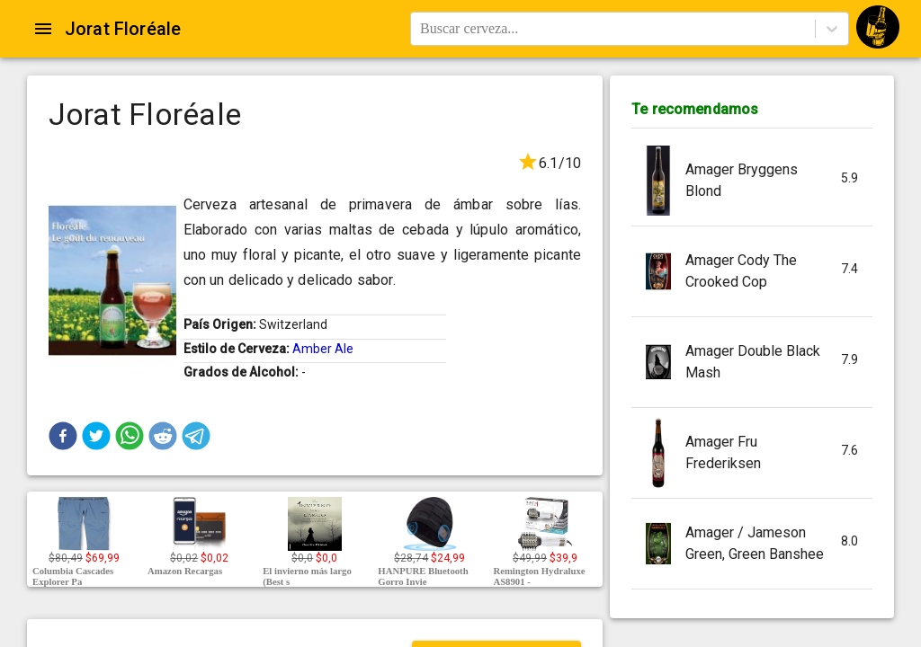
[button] (63, 435)
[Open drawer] (43, 28)
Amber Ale (322, 348)
